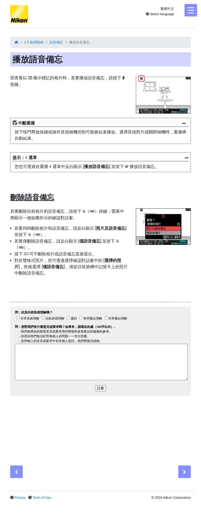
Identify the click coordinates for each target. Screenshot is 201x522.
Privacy (19, 497)
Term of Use (42, 497)
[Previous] (16, 471)
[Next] (184, 471)
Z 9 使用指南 (34, 42)
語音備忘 (56, 42)
